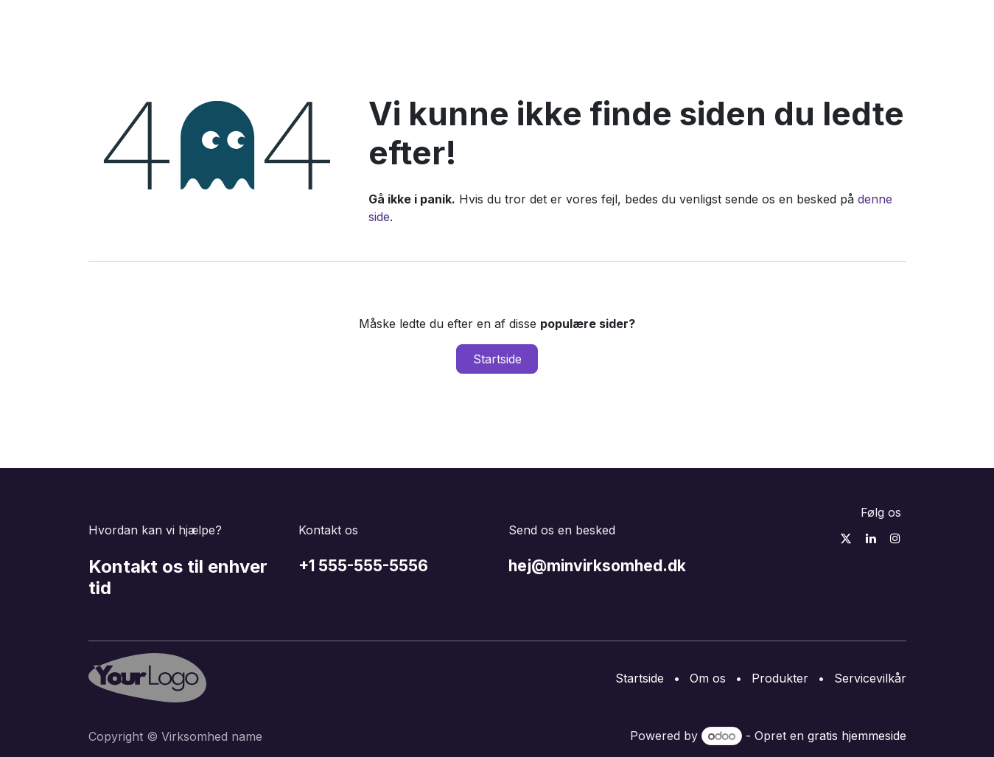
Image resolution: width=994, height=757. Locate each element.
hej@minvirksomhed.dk (597, 566)
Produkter (780, 678)
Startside (497, 359)
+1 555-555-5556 (363, 566)
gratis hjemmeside (857, 735)
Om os (708, 678)
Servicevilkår (870, 678)
